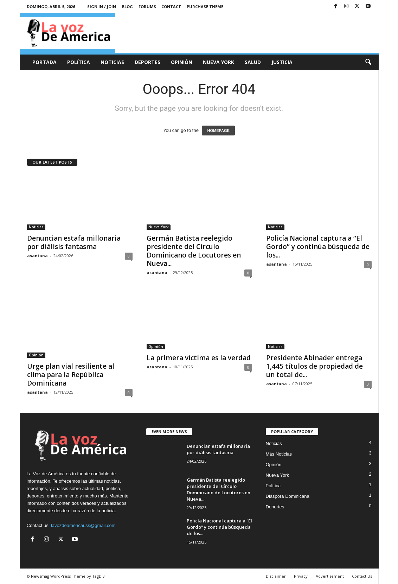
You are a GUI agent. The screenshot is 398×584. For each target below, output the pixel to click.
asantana (37, 255)
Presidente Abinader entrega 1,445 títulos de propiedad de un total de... (314, 366)
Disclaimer (276, 576)
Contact (171, 6)
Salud (253, 62)
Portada (44, 62)
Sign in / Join (101, 6)
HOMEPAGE (218, 130)
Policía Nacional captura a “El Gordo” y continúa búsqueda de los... (318, 247)
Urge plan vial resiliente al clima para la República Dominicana (70, 375)
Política (78, 62)
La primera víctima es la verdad (199, 357)
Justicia (282, 62)
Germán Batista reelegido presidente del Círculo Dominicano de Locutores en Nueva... (194, 251)
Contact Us (362, 576)
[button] (368, 62)
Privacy (301, 576)
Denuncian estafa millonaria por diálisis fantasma (74, 242)
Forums (147, 6)
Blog (127, 6)
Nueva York (218, 62)
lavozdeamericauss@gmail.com (83, 525)
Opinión (181, 62)
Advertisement (330, 576)
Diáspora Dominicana (287, 496)
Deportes (147, 62)
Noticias (112, 62)
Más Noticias (279, 454)
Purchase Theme (205, 6)
